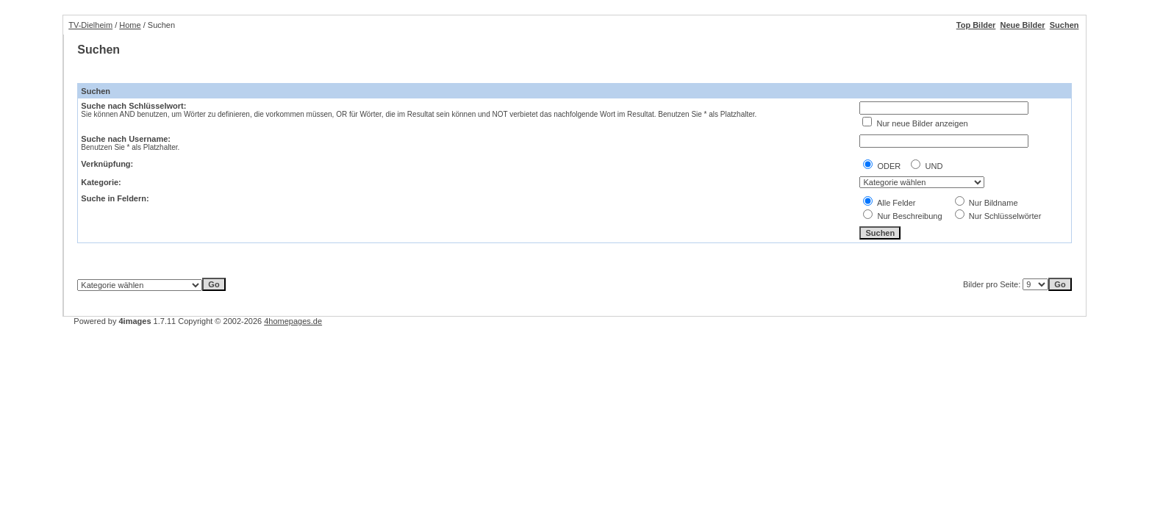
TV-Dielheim (90, 25)
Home (129, 25)
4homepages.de (293, 321)
